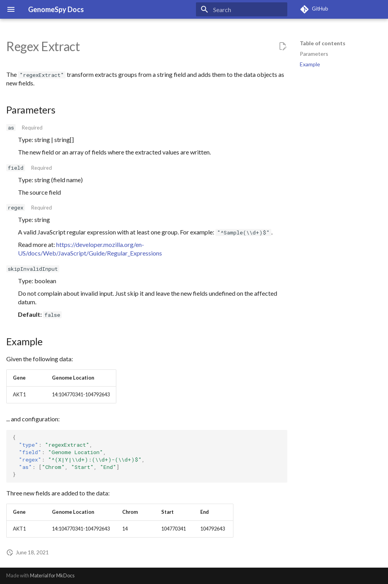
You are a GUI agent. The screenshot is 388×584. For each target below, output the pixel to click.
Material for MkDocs (52, 575)
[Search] (241, 9)
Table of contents (322, 43)
